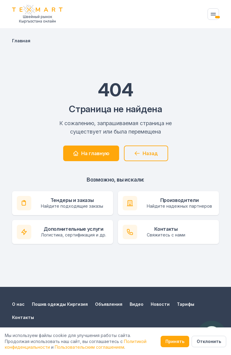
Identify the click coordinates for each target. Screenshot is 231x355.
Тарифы (185, 304)
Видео (136, 304)
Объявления (108, 304)
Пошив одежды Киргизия (60, 304)
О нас (18, 304)
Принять (174, 341)
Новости (160, 304)
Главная (21, 40)
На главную (91, 153)
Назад (146, 153)
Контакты (23, 317)
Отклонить (209, 341)
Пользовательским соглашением (89, 347)
